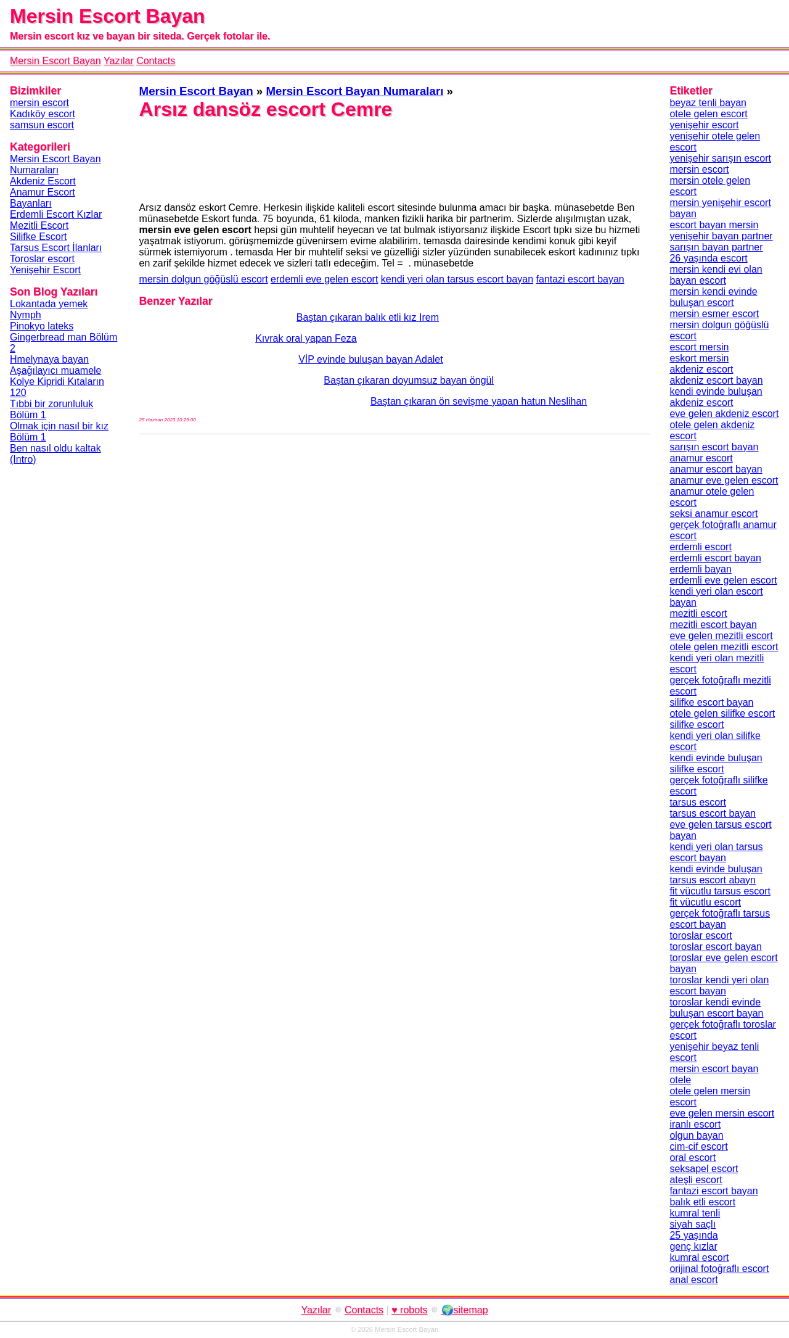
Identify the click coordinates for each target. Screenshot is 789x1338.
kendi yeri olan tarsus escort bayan (457, 279)
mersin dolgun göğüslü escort (203, 279)
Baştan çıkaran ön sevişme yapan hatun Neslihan (363, 401)
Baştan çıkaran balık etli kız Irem (289, 317)
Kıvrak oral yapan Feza (248, 338)
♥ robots (409, 1310)
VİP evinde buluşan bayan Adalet (291, 359)
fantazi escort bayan (580, 279)
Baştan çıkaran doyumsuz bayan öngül (316, 380)
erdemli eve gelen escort (324, 279)
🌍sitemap (464, 1310)
